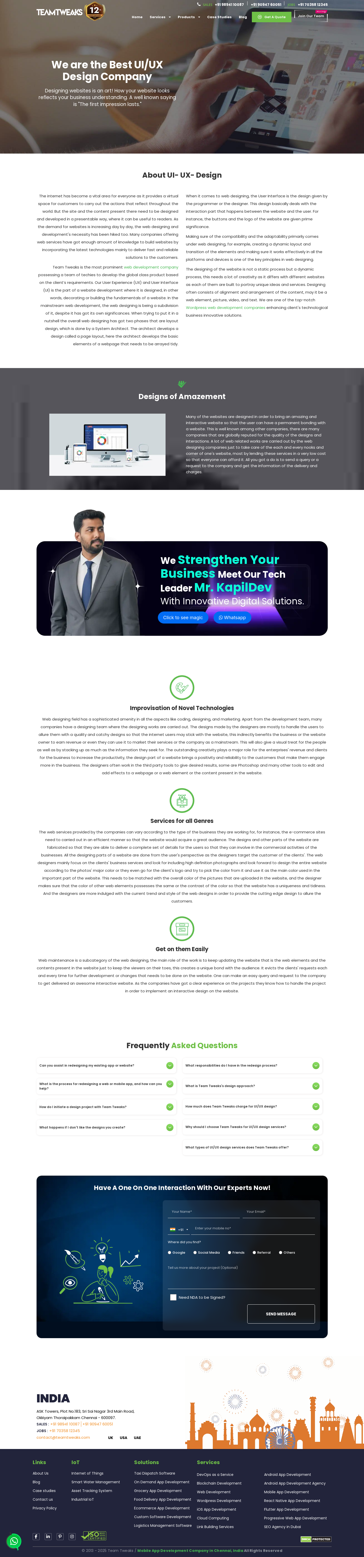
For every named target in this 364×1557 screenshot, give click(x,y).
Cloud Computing (213, 1518)
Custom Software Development (162, 1516)
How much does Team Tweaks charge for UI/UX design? (252, 1106)
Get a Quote (272, 17)
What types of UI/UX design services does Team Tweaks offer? (252, 1147)
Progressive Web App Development (295, 1518)
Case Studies (219, 17)
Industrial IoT (83, 1499)
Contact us (43, 1499)
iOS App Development (216, 1509)
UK (110, 1437)
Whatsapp (232, 617)
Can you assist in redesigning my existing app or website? (106, 1065)
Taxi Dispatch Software (154, 1473)
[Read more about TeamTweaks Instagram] (60, 1536)
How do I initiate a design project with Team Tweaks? (106, 1107)
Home (137, 17)
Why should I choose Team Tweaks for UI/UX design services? (252, 1127)
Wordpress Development (219, 1500)
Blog (243, 17)
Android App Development (287, 1474)
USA (123, 1437)
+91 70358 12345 (313, 4)
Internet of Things (87, 1473)
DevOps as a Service (215, 1474)
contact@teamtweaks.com (63, 1437)
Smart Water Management (96, 1482)
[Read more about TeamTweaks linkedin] (48, 1536)
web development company (151, 267)
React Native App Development (292, 1500)
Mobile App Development (286, 1492)
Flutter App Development (286, 1509)
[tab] (106, 1065)
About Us (41, 1473)
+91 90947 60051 (266, 4)
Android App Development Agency (295, 1483)
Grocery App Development (158, 1490)
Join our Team (311, 16)
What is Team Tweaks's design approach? (252, 1086)
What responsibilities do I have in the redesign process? (252, 1065)
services (160, 17)
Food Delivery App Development (162, 1499)
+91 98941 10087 (229, 4)
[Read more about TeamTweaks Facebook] (36, 1536)
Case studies (44, 1490)
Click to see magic (183, 617)
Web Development (214, 1492)
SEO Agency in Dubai (282, 1526)
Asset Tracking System (92, 1490)
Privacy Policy (45, 1508)
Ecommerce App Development (162, 1508)
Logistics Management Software (163, 1525)
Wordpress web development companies (225, 307)
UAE (137, 1437)
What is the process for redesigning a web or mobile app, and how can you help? (106, 1086)
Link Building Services (215, 1526)
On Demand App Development (162, 1482)
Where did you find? (184, 1242)
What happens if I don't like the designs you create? (106, 1127)
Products (189, 17)
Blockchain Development (219, 1483)
